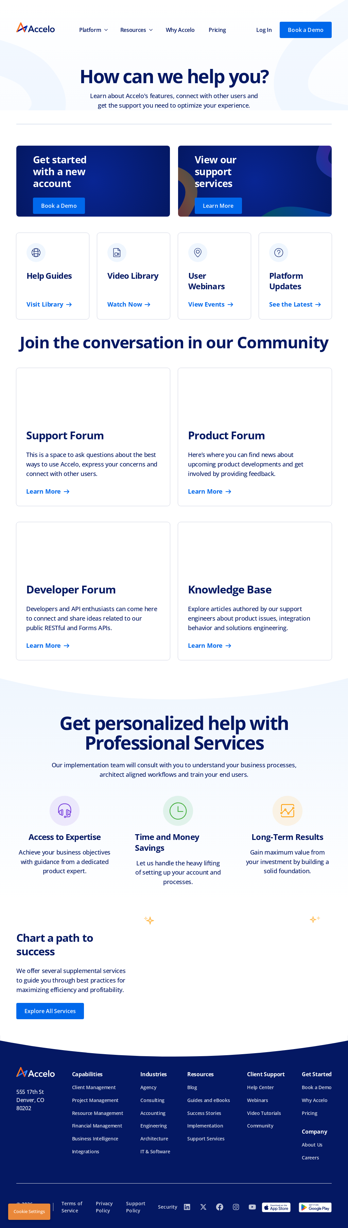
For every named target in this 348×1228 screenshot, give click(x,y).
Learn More (218, 205)
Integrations (85, 1151)
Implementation (205, 1125)
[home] (35, 29)
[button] (93, 30)
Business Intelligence (95, 1138)
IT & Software (155, 1151)
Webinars (257, 1100)
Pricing (217, 30)
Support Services (206, 1138)
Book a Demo (306, 30)
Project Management (95, 1100)
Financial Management (97, 1125)
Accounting (153, 1113)
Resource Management (97, 1113)
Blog (192, 1087)
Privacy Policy (104, 1207)
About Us (312, 1144)
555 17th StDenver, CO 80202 (30, 1100)
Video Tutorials (264, 1113)
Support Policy (135, 1207)
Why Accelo (180, 30)
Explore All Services (50, 1011)
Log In (264, 30)
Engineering (153, 1125)
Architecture (154, 1138)
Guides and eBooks (208, 1100)
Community (260, 1125)
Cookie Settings (29, 1211)
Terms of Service (72, 1207)
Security (167, 1207)
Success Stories (204, 1113)
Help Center (260, 1087)
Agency (148, 1087)
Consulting (152, 1100)
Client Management (94, 1087)
